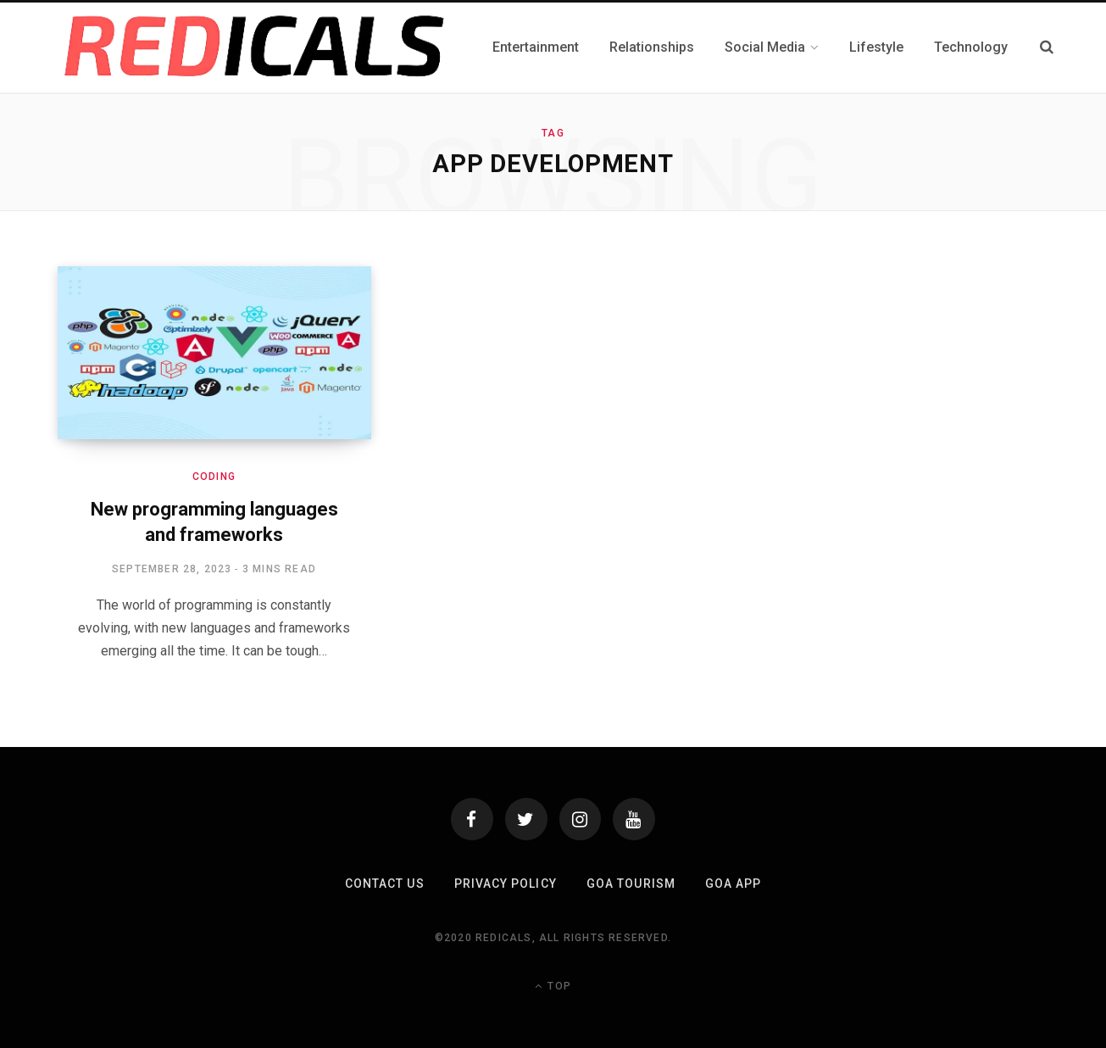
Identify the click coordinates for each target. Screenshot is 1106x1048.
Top (553, 986)
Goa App (732, 883)
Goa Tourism (630, 883)
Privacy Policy (505, 883)
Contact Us (385, 883)
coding (214, 476)
